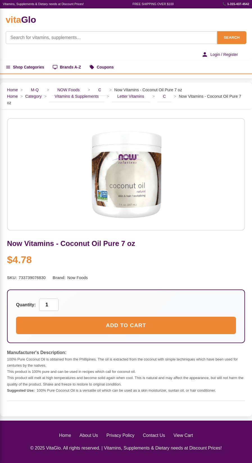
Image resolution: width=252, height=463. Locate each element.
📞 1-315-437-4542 (236, 4)
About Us (89, 435)
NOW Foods (68, 90)
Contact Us (154, 435)
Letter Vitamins (130, 96)
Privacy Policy (120, 435)
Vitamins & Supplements (77, 96)
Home (12, 90)
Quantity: (26, 304)
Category (33, 96)
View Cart (183, 435)
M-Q (35, 90)
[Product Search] (111, 37)
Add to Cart (126, 325)
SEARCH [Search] (232, 37)
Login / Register (219, 54)
